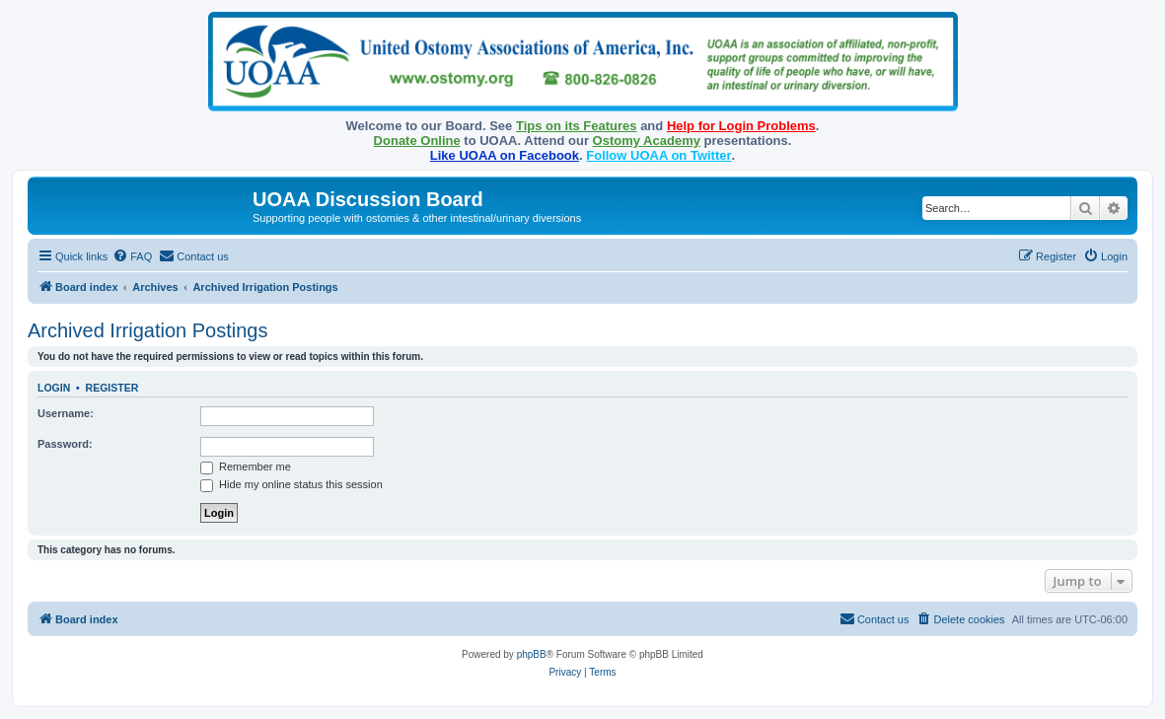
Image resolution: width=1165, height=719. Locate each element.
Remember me (245, 466)
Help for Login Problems (741, 125)
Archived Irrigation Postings (147, 330)
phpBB (531, 654)
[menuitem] (132, 256)
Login (53, 388)
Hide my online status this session (291, 484)
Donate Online (417, 140)
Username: (65, 413)
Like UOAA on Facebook (504, 155)
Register (112, 388)
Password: (65, 444)
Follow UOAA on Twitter (658, 155)
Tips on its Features (576, 125)
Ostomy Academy (646, 140)
